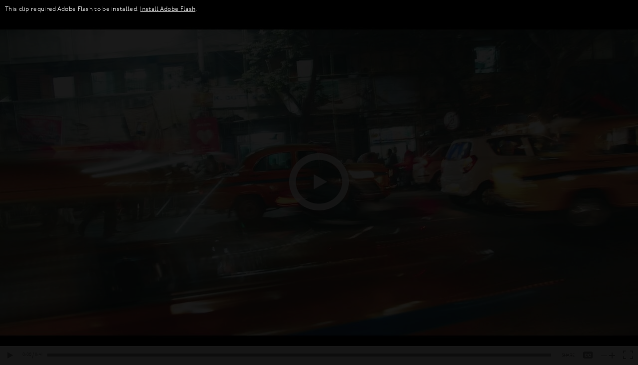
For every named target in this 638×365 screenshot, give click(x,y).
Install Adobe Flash (167, 9)
